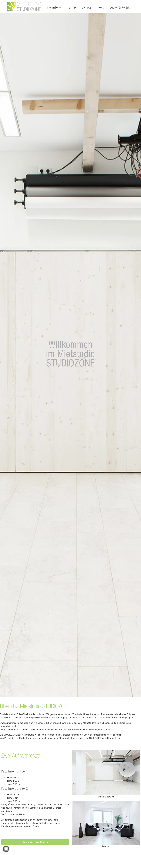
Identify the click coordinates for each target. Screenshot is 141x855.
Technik (72, 7)
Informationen (54, 7)
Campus (86, 7)
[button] (6, 849)
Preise (100, 7)
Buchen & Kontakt (119, 7)
